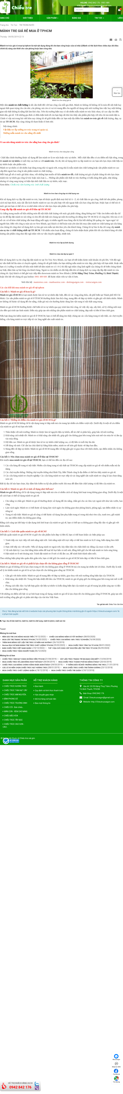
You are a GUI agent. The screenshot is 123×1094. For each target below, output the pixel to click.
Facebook (116, 1072)
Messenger (116, 1057)
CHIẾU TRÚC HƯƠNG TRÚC (15, 950)
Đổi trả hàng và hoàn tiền (45, 963)
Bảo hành (39, 951)
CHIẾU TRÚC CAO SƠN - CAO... (13, 989)
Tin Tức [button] (99, 19)
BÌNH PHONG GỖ (11, 963)
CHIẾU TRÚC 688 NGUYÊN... (15, 959)
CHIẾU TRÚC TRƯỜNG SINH (15, 967)
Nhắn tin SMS (116, 1064)
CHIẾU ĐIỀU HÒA (11, 980)
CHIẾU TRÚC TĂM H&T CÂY (15, 955)
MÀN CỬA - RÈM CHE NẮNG (15, 976)
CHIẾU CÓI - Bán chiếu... (14, 972)
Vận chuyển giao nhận (44, 959)
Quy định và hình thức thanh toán (49, 955)
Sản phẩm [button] (52, 19)
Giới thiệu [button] (28, 18)
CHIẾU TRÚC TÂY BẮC (13, 984)
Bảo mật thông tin (42, 967)
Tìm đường (116, 1079)
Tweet (3, 893)
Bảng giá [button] (76, 18)
